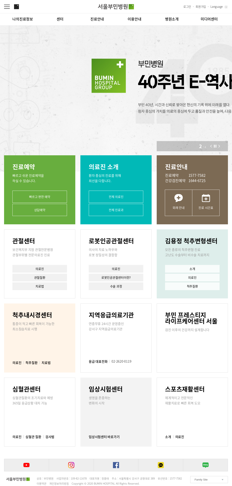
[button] (211, 146)
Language (216, 6)
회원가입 (201, 6)
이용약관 (41, 483)
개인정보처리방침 (59, 483)
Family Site (201, 479)
